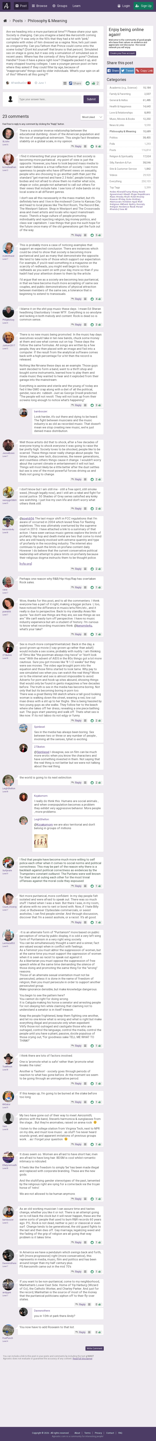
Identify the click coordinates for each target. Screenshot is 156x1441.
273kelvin (39, 746)
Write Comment (94, 1348)
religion (114, 207)
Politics (130, 137)
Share (113, 70)
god (135, 202)
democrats (116, 202)
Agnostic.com (6, 6)
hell (140, 202)
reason (114, 199)
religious (115, 204)
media (120, 197)
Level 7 (5, 259)
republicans (144, 194)
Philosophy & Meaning (130, 131)
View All (123, 209)
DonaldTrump (124, 192)
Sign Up (143, 6)
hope (134, 194)
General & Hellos (130, 100)
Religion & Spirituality (130, 156)
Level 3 (5, 170)
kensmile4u (84, 625)
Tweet (127, 70)
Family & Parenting (130, 94)
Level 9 (5, 503)
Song (135, 192)
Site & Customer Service (130, 168)
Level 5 (5, 349)
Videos (130, 175)
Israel (140, 207)
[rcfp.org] (26, 563)
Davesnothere (42, 1310)
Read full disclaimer (82, 1358)
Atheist (124, 204)
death (127, 194)
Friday (122, 199)
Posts (130, 150)
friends (114, 209)
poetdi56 (28, 518)
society (141, 204)
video (113, 192)
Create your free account (122, 53)
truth (127, 197)
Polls (130, 143)
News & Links (130, 125)
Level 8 (5, 533)
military (137, 199)
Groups (60, 6)
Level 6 (5, 145)
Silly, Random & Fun (130, 162)
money (141, 197)
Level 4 (5, 323)
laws (113, 197)
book (133, 207)
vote (129, 199)
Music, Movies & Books (130, 118)
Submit (91, 99)
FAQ (120, 1433)
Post (21, 6)
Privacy (98, 1433)
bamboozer (40, 411)
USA (134, 197)
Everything (130, 181)
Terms (87, 1433)
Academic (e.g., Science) (130, 87)
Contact (110, 1433)
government (117, 194)
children (127, 202)
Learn (76, 6)
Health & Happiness (130, 106)
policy (133, 204)
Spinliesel (39, 726)
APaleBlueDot (18, 83)
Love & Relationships (130, 112)
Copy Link (144, 70)
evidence (124, 207)
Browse (39, 6)
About (77, 1433)
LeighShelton (41, 819)
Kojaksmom (40, 795)
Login (123, 6)
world (142, 192)
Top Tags (130, 187)
